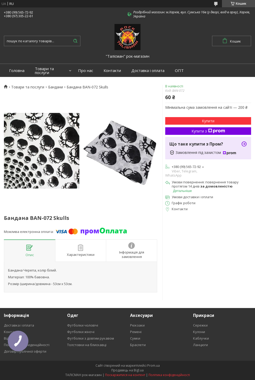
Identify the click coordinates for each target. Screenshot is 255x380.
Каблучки (201, 338)
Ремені (136, 331)
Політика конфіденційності (169, 375)
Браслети (138, 344)
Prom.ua (153, 365)
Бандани (55, 87)
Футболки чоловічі (82, 325)
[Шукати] (75, 41)
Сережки (200, 325)
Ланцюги (200, 344)
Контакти (112, 71)
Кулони (199, 331)
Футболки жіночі (80, 331)
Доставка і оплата (147, 71)
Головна (16, 71)
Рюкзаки (137, 325)
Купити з (208, 131)
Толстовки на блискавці (86, 344)
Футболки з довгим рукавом (90, 338)
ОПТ (179, 71)
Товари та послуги (44, 71)
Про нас (85, 71)
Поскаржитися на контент (125, 375)
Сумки (135, 338)
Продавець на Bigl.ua (127, 370)
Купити (208, 120)
